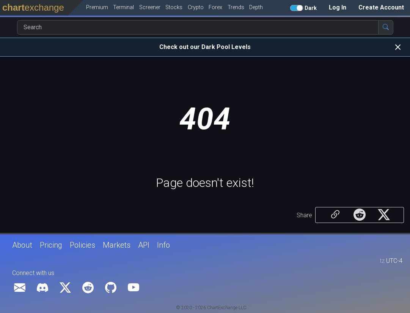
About (22, 245)
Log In (337, 7)
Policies (82, 245)
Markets (116, 245)
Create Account (381, 7)
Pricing (51, 245)
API (143, 245)
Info (163, 245)
